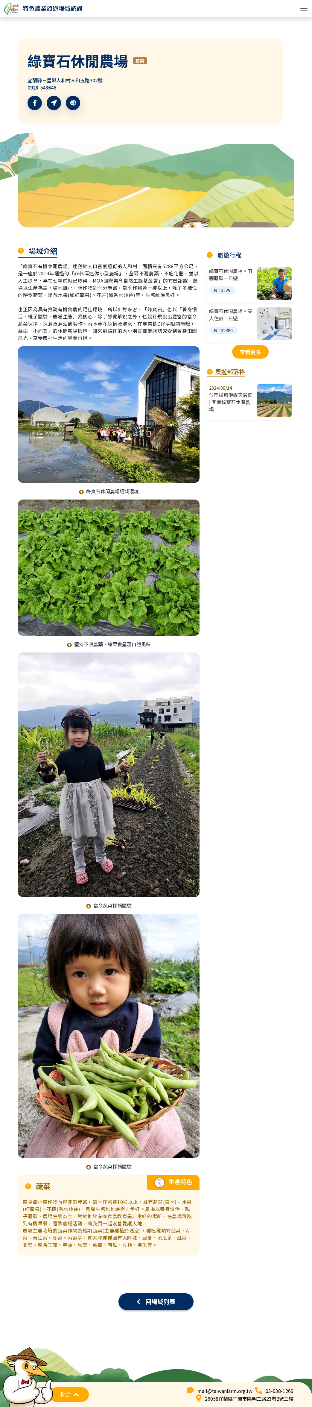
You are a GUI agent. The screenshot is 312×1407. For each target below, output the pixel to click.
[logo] (43, 8)
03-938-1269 (279, 1390)
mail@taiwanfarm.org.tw (224, 1390)
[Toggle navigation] (304, 8)
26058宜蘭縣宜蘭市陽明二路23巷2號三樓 (249, 1398)
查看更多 (250, 352)
